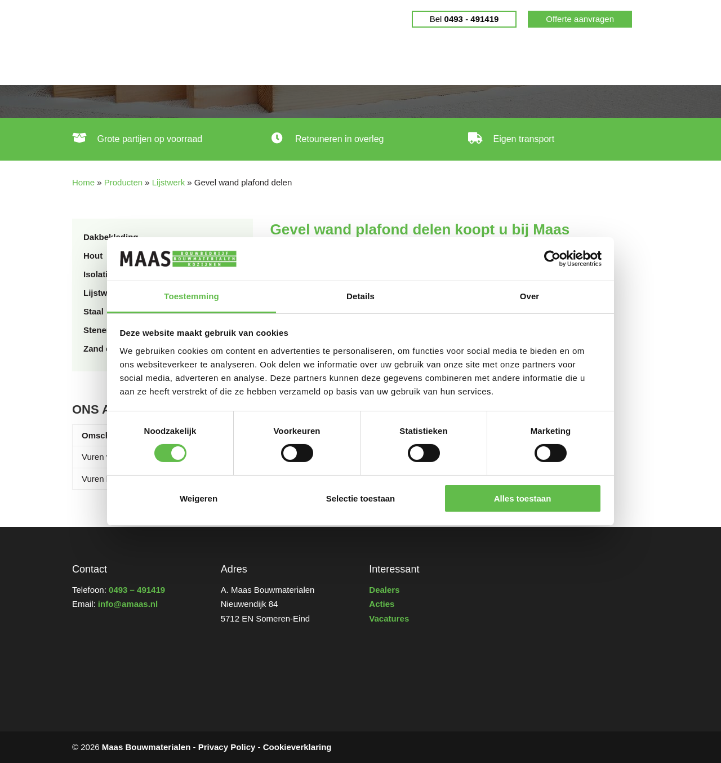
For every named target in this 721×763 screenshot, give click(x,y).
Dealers (439, 62)
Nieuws (488, 62)
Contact (603, 62)
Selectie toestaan (360, 498)
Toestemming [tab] (191, 296)
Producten (284, 62)
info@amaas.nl (128, 604)
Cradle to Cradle (370, 62)
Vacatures (389, 618)
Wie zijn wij (545, 62)
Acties (381, 604)
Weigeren (198, 498)
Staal (93, 311)
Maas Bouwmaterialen (146, 747)
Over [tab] (530, 296)
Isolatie (98, 274)
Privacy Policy (227, 747)
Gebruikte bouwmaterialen (177, 62)
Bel (464, 19)
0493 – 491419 (137, 590)
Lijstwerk (168, 182)
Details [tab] (360, 296)
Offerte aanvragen (580, 19)
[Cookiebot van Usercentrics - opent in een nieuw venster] (552, 258)
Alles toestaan (522, 498)
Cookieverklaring (297, 747)
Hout (93, 255)
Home (91, 62)
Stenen (97, 330)
